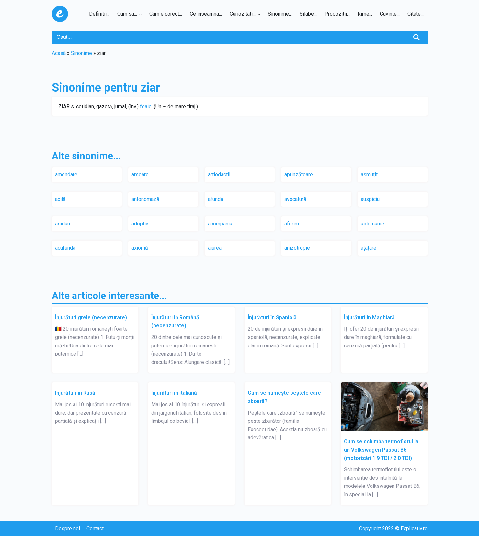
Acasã (59, 53)
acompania (220, 224)
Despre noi (67, 528)
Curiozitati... (243, 14)
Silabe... (308, 14)
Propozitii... (337, 14)
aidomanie (372, 224)
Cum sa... (127, 14)
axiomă (139, 248)
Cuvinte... (390, 14)
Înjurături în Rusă (75, 393)
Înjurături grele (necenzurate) (91, 317)
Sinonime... (280, 14)
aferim (291, 224)
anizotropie (297, 248)
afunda (215, 199)
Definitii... (99, 14)
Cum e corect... (165, 14)
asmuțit (369, 174)
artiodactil (219, 174)
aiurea (215, 248)
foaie (146, 107)
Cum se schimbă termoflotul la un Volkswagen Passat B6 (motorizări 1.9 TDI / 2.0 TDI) (381, 449)
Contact (95, 528)
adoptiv (139, 224)
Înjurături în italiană (174, 393)
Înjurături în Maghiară (369, 317)
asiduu (62, 224)
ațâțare (368, 248)
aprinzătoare (298, 174)
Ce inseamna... (206, 14)
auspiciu (370, 199)
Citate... (415, 14)
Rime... (365, 14)
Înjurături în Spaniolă (272, 317)
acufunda (65, 248)
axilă (60, 199)
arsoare (140, 174)
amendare (66, 174)
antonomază (145, 199)
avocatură (295, 199)
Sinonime (81, 53)
